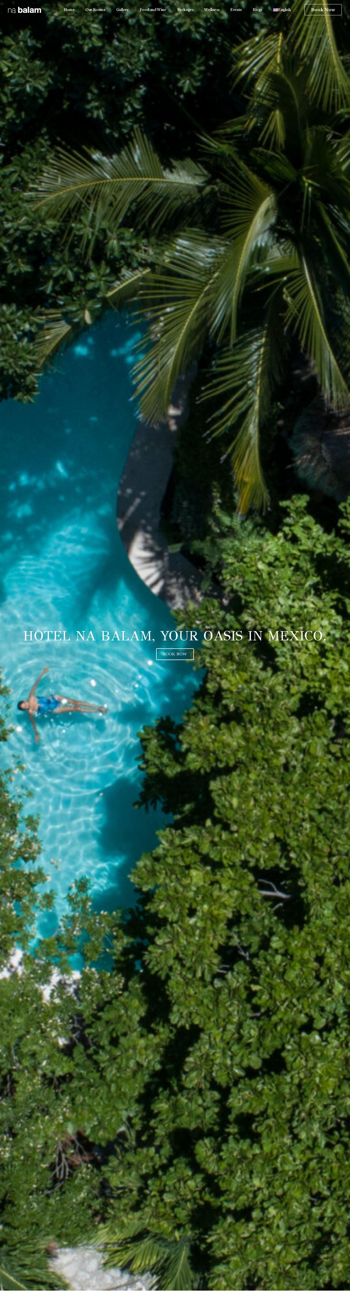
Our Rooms (95, 10)
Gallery (122, 10)
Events (236, 10)
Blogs (257, 10)
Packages (185, 10)
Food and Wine (153, 10)
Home (69, 10)
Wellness (211, 10)
